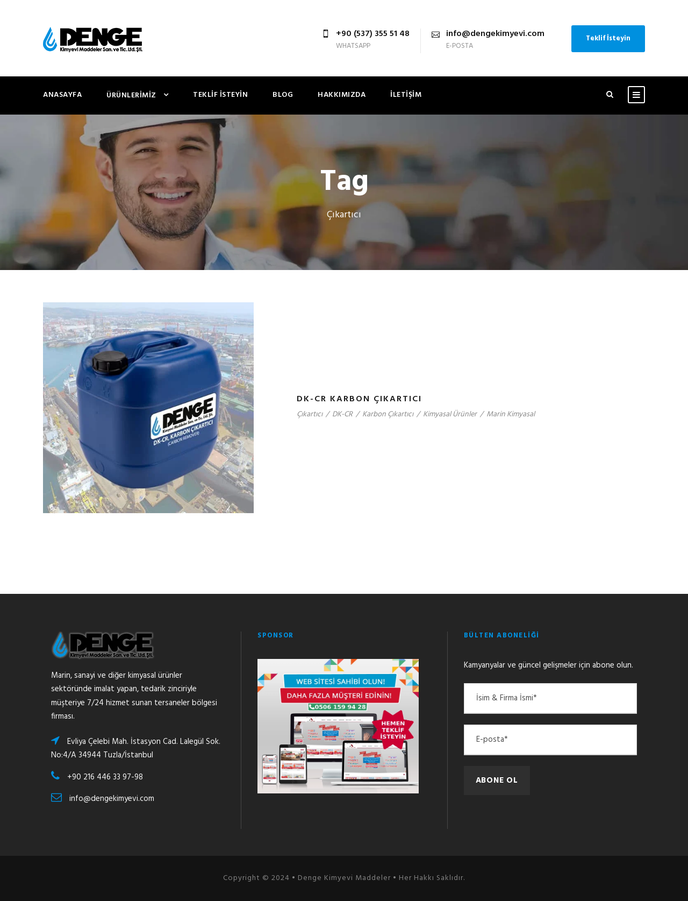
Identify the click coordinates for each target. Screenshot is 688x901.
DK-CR (342, 414)
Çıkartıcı (309, 414)
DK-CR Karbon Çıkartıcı (359, 399)
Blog (283, 95)
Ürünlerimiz (131, 95)
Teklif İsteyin (608, 38)
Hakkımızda (342, 95)
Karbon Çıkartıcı (387, 414)
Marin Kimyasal (510, 414)
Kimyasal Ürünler (450, 414)
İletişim (405, 95)
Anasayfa (62, 95)
